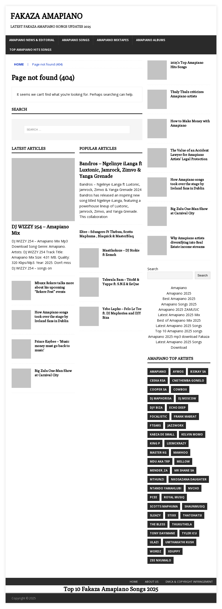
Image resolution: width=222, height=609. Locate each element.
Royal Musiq (174, 497)
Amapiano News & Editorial (31, 40)
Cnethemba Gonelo (188, 380)
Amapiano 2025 (179, 293)
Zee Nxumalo (160, 560)
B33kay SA (198, 372)
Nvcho (193, 488)
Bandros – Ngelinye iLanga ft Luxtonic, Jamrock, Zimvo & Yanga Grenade (110, 170)
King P (155, 443)
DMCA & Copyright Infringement (189, 581)
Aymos (178, 372)
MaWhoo (180, 452)
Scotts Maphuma (164, 506)
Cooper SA (158, 389)
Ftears (155, 425)
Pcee (153, 497)
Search (152, 269)
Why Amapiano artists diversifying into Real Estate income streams (187, 242)
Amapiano (179, 287)
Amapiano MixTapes (113, 40)
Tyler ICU (189, 533)
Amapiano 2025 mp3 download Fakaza (178, 336)
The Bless (157, 524)
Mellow (183, 461)
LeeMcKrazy (176, 443)
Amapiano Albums (150, 40)
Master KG (158, 452)
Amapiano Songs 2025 (179, 304)
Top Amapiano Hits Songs (30, 50)
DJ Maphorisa (160, 398)
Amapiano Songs (75, 40)
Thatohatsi (192, 515)
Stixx (172, 515)
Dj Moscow (187, 398)
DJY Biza (156, 408)
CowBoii (180, 389)
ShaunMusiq (194, 506)
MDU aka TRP (160, 461)
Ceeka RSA (157, 380)
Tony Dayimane (162, 533)
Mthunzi (157, 479)
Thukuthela (182, 524)
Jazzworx (176, 425)
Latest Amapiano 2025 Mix (179, 314)
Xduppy (174, 551)
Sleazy (155, 515)
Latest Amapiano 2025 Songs (179, 325)
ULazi (154, 542)
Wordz (155, 551)
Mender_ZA (159, 470)
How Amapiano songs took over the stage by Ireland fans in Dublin (51, 316)
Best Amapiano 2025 (178, 298)
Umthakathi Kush (179, 542)
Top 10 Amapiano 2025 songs (178, 331)
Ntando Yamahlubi (165, 488)
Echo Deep (177, 408)
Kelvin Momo (192, 434)
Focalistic (158, 416)
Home (134, 581)
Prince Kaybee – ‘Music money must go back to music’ (52, 346)
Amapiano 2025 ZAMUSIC (179, 309)
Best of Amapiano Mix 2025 (179, 320)
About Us (151, 581)
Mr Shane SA (184, 470)
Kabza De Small (162, 434)
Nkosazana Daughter (189, 479)
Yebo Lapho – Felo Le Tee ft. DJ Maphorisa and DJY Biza (121, 313)
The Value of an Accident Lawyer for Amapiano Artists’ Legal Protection (189, 154)
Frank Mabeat (185, 416)
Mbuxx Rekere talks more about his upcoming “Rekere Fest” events (54, 287)
